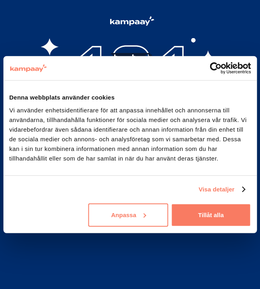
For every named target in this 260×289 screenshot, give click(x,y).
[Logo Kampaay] (130, 22)
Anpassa (128, 214)
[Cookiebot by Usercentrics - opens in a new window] (215, 68)
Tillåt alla (211, 214)
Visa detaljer (216, 189)
